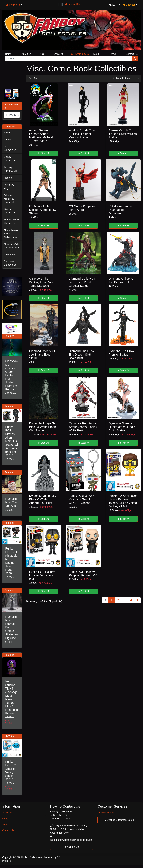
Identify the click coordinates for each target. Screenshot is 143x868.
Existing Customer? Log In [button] (119, 820)
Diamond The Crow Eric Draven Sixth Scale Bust (81, 354)
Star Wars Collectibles (10, 263)
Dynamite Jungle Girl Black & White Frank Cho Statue (43, 427)
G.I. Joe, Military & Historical (9, 199)
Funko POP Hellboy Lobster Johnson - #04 (42, 575)
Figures (8, 178)
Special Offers (80, 54)
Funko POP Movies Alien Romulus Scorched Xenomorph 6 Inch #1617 (11, 441)
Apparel (8, 139)
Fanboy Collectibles (31, 857)
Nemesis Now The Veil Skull (11, 502)
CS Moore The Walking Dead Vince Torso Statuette (42, 282)
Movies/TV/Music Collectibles (11, 246)
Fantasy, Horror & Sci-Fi (11, 169)
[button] (14, 5)
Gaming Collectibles (10, 211)
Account (58, 54)
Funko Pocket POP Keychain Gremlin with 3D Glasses (81, 499)
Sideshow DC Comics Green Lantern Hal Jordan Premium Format (11, 375)
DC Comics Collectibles (10, 148)
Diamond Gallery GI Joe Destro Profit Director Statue (82, 282)
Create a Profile (105, 812)
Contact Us (131, 54)
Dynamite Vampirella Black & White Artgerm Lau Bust (42, 499)
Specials (9, 736)
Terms (112, 54)
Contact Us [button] (71, 847)
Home (8, 54)
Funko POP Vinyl (10, 186)
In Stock (43, 153)
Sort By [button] (33, 78)
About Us (26, 54)
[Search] (68, 58)
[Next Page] (137, 600)
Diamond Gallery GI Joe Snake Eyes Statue (42, 354)
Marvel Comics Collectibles (11, 221)
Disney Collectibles (10, 159)
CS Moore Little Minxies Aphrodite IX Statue (42, 210)
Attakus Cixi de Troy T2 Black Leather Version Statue (82, 134)
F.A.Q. (41, 54)
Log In (96, 54)
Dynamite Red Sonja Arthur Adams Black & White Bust (83, 427)
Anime (7, 132)
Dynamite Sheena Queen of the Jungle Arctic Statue (122, 427)
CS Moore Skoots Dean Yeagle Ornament (120, 210)
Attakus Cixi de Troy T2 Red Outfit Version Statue (123, 134)
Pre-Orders (9, 254)
